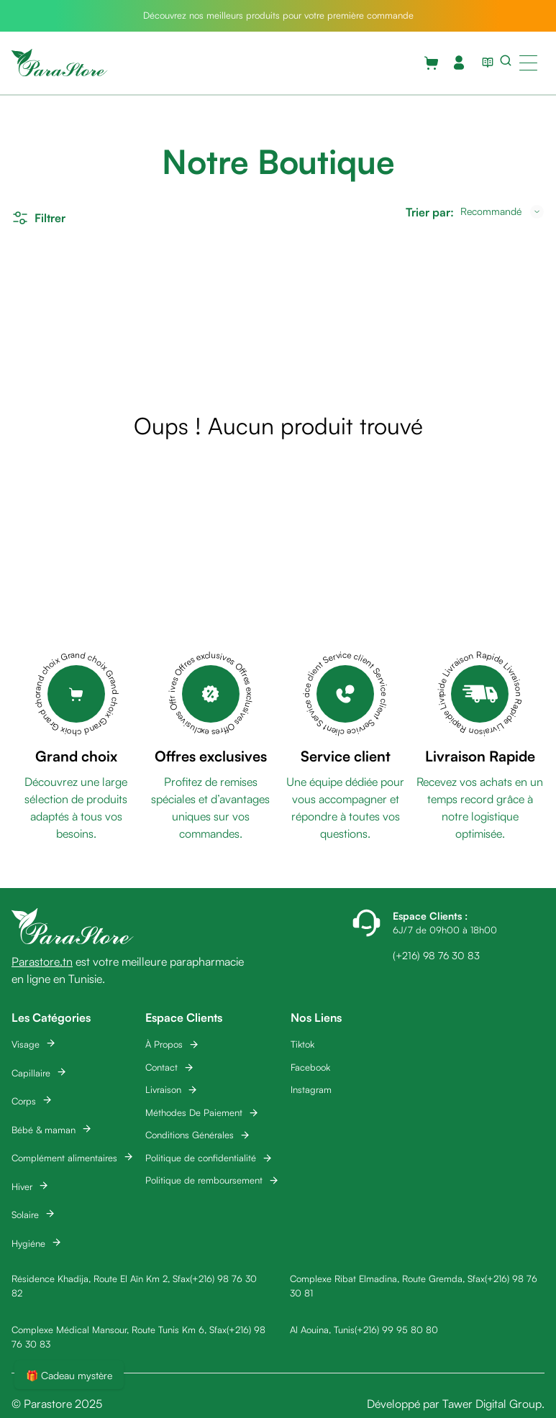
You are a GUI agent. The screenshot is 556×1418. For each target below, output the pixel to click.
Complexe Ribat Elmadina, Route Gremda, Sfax (387, 1278)
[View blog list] (484, 62)
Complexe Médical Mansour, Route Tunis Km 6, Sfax (119, 1329)
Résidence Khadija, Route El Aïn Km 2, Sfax (101, 1278)
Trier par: (430, 212)
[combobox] (502, 211)
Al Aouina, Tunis (322, 1329)
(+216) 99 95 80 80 (396, 1329)
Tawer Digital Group (492, 1403)
